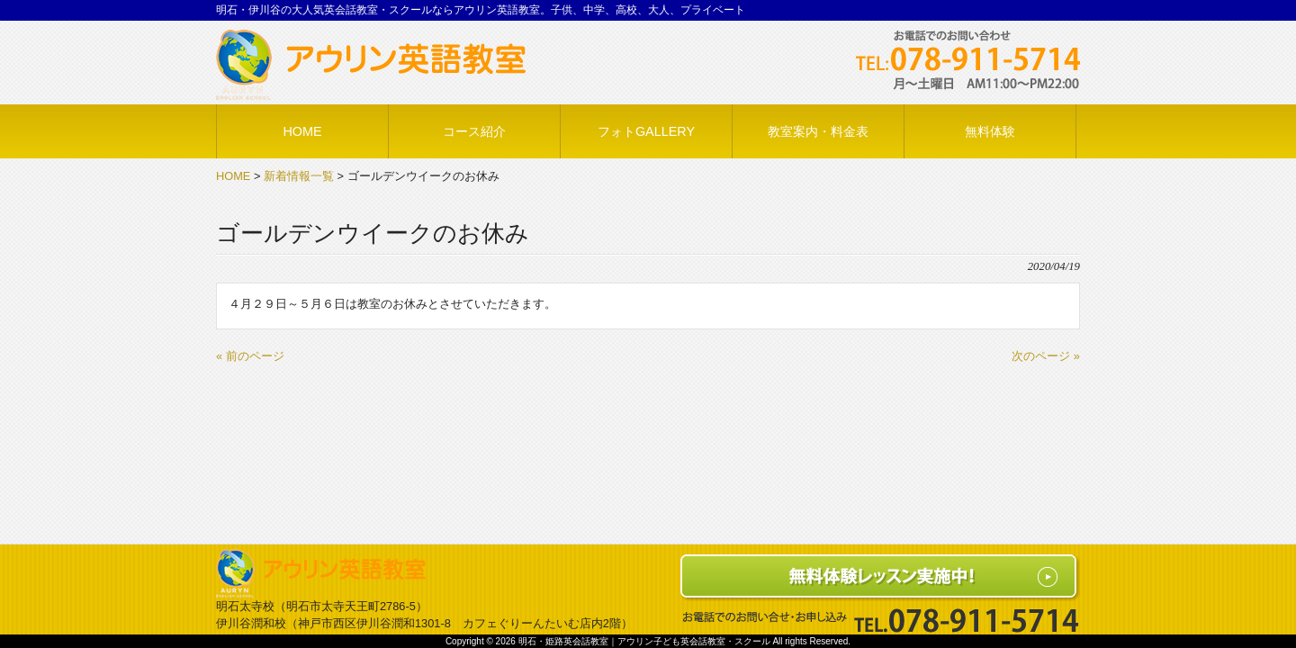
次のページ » (1046, 356)
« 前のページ (250, 356)
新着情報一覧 (299, 176)
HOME (233, 176)
